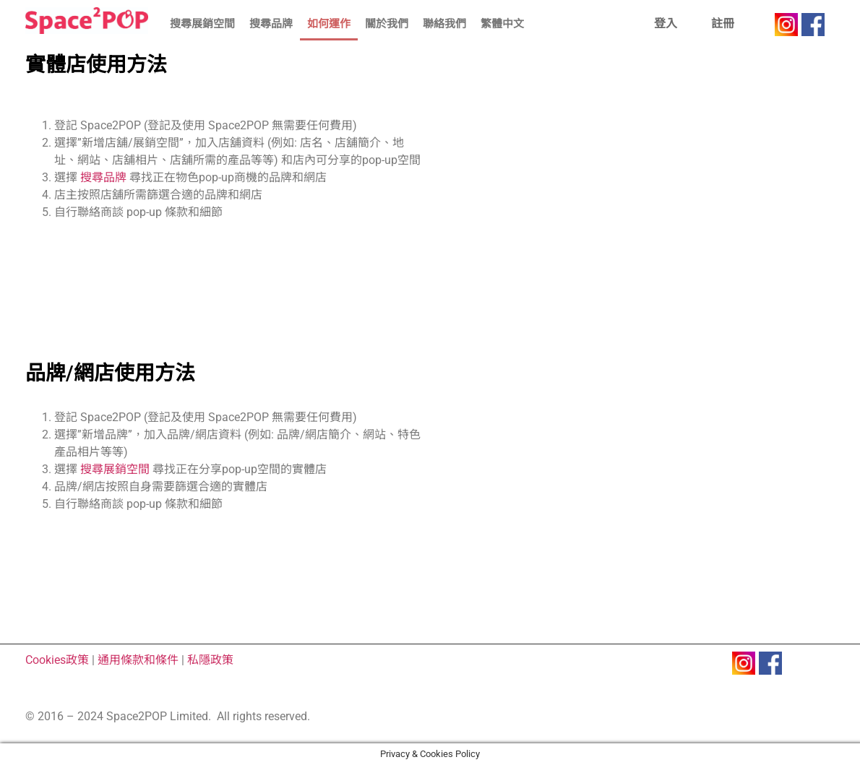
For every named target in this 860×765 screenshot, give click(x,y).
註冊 (722, 23)
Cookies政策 (57, 660)
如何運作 (329, 23)
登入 (665, 23)
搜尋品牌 (271, 23)
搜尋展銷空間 (202, 23)
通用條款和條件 (138, 660)
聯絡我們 (444, 23)
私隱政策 (210, 660)
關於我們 (386, 23)
